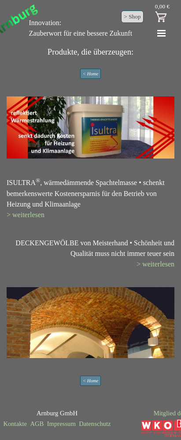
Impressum (61, 423)
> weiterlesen (25, 214)
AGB (37, 423)
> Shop (132, 16)
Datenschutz (95, 423)
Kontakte (15, 423)
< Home (90, 73)
